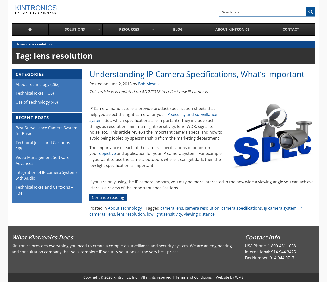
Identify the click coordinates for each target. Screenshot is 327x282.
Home (20, 44)
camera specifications (241, 208)
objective (107, 153)
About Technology (125, 208)
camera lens (171, 208)
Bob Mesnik (149, 84)
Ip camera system (280, 208)
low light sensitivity (164, 214)
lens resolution (131, 214)
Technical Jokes (30, 93)
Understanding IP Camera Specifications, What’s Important (196, 74)
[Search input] (263, 12)
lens (111, 214)
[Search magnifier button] (310, 11)
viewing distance (199, 214)
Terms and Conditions (193, 277)
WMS (239, 277)
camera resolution (202, 208)
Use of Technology (33, 102)
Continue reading (109, 197)
